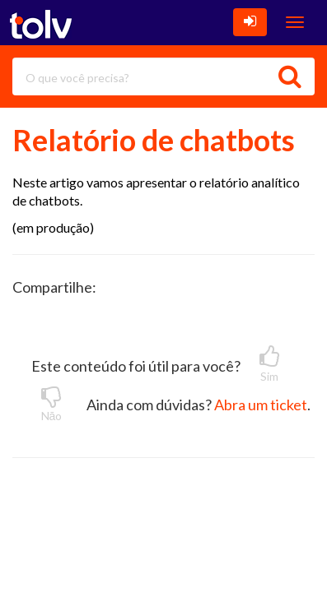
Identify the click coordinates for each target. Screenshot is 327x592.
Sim (269, 364)
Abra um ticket (260, 404)
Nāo (52, 404)
